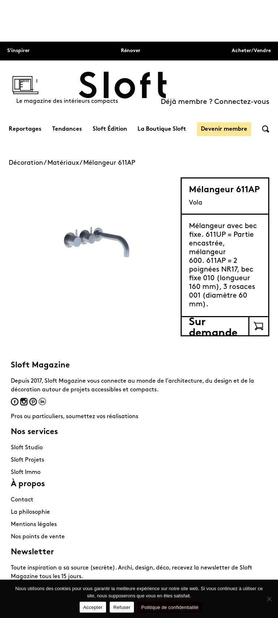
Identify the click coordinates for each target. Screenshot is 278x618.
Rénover (130, 51)
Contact (22, 500)
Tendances (67, 129)
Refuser (121, 607)
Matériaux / (65, 163)
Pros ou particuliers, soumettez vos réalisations (74, 417)
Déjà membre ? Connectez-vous (215, 102)
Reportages (25, 129)
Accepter (92, 607)
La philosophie (30, 512)
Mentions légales (34, 524)
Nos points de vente (38, 537)
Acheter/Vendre (251, 51)
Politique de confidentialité (169, 607)
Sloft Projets (27, 460)
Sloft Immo (26, 472)
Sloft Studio (27, 448)
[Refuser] (269, 598)
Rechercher (265, 129)
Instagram (24, 401)
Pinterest (33, 401)
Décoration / (28, 163)
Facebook (14, 401)
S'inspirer (18, 51)
